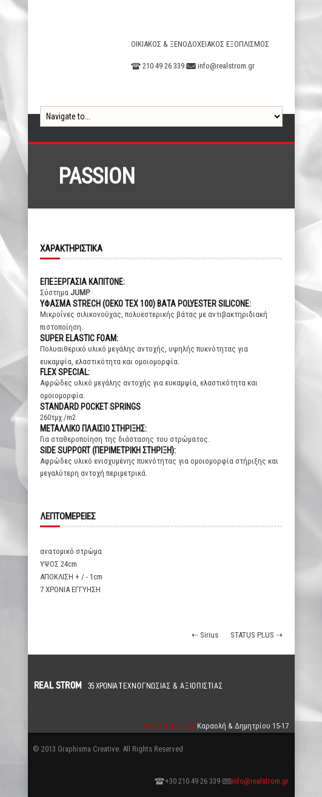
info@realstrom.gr (260, 780)
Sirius (209, 634)
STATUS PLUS (252, 634)
